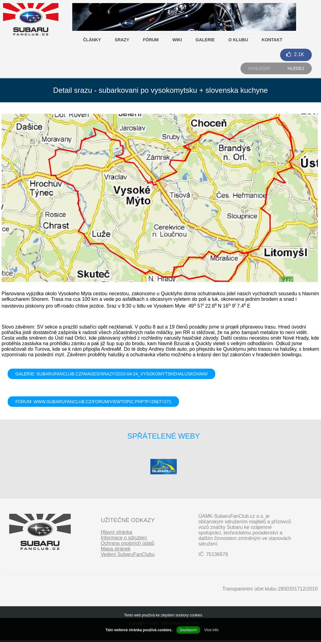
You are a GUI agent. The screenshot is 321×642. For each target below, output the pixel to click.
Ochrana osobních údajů (127, 543)
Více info (211, 630)
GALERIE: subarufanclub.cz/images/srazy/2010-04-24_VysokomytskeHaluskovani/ (111, 373)
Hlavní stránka (116, 532)
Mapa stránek (116, 548)
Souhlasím (188, 630)
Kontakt (272, 39)
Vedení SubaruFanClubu (128, 554)
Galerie (205, 39)
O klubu (238, 39)
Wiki (177, 39)
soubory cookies (189, 615)
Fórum (151, 39)
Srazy (122, 39)
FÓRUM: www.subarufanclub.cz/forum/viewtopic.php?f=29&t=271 (93, 401)
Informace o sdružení (124, 537)
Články (92, 39)
